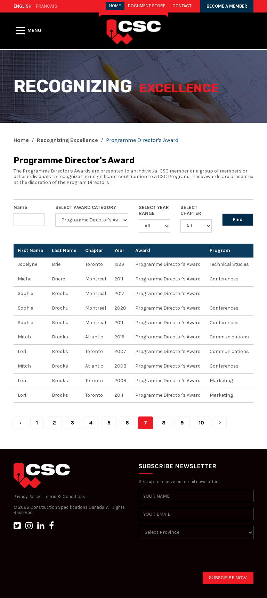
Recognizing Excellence (67, 140)
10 (201, 423)
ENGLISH (23, 6)
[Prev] (20, 422)
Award (142, 250)
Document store (146, 5)
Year (119, 250)
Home (21, 140)
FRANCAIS (46, 6)
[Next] (220, 422)
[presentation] (191, 558)
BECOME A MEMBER (227, 6)
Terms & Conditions (64, 496)
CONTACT (182, 5)
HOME (115, 5)
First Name (30, 250)
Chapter (94, 250)
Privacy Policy (27, 496)
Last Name (64, 250)
